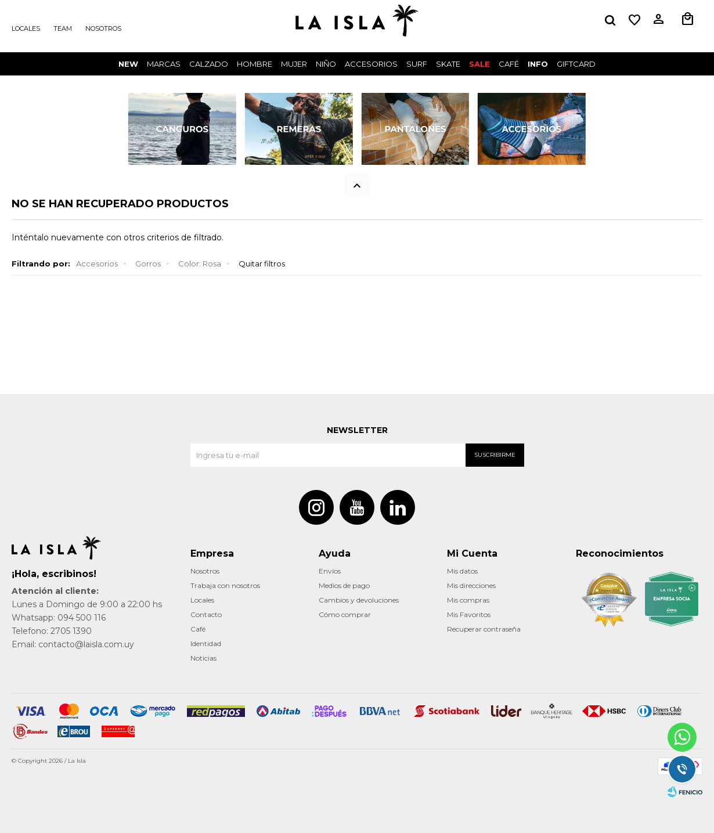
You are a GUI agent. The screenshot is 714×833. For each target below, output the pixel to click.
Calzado (208, 63)
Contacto (206, 614)
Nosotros (103, 28)
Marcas (164, 63)
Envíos (330, 571)
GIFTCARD (576, 63)
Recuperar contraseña (484, 629)
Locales (26, 28)
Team (62, 28)
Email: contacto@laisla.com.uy (73, 644)
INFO (538, 63)
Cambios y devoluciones (359, 600)
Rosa (199, 263)
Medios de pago (344, 585)
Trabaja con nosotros (225, 585)
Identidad (205, 643)
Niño (326, 63)
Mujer (294, 63)
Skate (448, 63)
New (128, 63)
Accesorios (371, 63)
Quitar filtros (262, 263)
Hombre (254, 63)
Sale (479, 63)
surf (416, 63)
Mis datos (462, 571)
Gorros (148, 263)
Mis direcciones (471, 585)
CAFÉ (509, 63)
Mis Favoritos (469, 614)
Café (197, 629)
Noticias (203, 658)
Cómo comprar (345, 614)
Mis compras (468, 600)
